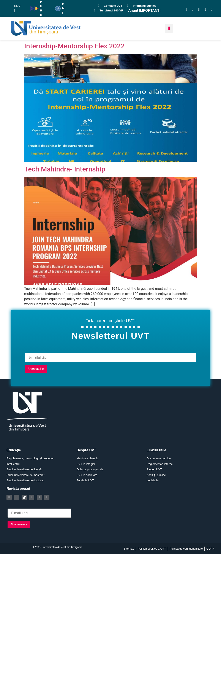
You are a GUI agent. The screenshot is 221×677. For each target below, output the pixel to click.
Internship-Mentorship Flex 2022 (74, 46)
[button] (169, 28)
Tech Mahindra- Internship (64, 169)
